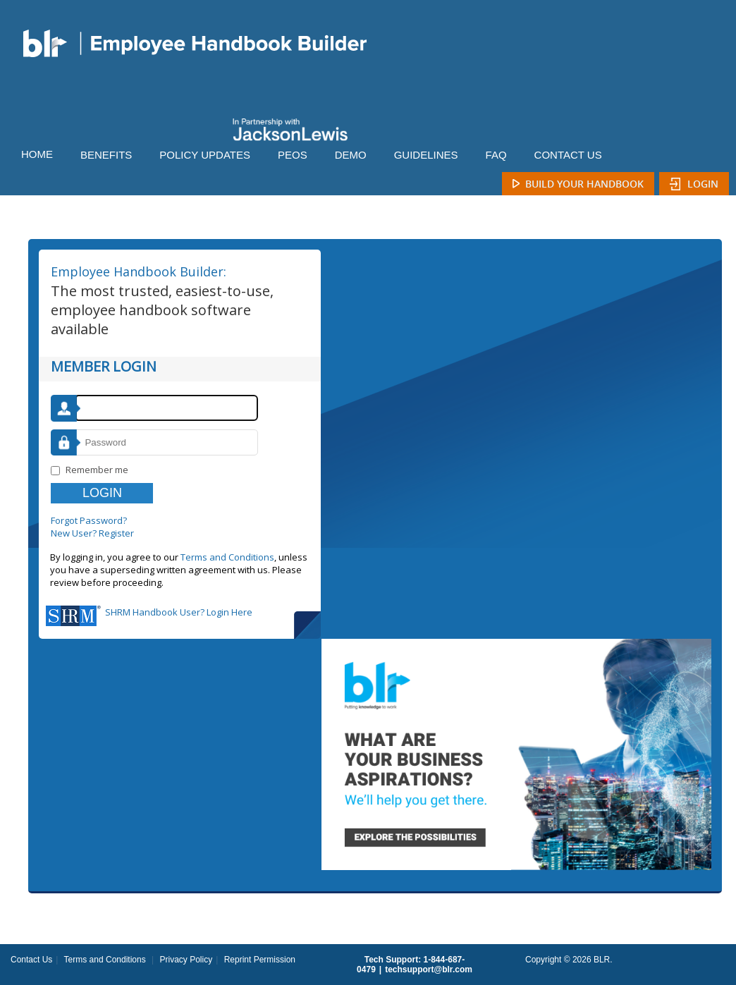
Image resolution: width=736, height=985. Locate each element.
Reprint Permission (259, 960)
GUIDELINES (426, 155)
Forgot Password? (89, 520)
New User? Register (92, 533)
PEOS (292, 155)
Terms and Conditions (227, 557)
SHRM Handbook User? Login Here (178, 612)
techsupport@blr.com (428, 969)
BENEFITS (106, 155)
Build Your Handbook (584, 183)
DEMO (351, 155)
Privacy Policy (185, 960)
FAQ (496, 155)
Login (702, 183)
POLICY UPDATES (204, 155)
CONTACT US (568, 155)
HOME (37, 154)
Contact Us (31, 960)
